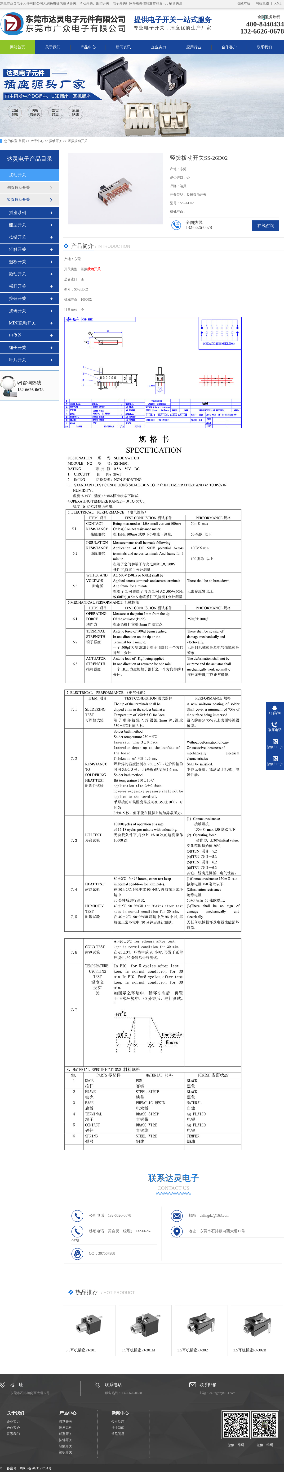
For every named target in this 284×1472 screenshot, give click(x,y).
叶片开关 (17, 359)
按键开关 (17, 237)
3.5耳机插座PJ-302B (249, 1350)
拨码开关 (17, 310)
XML (278, 3)
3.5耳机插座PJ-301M (138, 1350)
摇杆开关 (17, 286)
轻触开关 (17, 249)
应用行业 (193, 47)
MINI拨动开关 (22, 323)
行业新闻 (117, 1428)
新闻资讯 (123, 47)
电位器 (15, 335)
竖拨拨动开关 (78, 141)
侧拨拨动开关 (18, 187)
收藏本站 (243, 3)
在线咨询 (265, 225)
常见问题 (117, 1434)
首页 (21, 141)
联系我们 (264, 47)
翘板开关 (17, 261)
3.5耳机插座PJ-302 (193, 1350)
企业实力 (158, 47)
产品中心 (88, 47)
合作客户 (229, 47)
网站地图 (262, 3)
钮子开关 (17, 347)
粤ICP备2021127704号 (35, 1468)
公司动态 (117, 1421)
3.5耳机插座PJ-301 (81, 1350)
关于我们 (52, 47)
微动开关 (17, 274)
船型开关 (17, 225)
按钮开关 (17, 298)
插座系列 (17, 212)
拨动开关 (55, 141)
